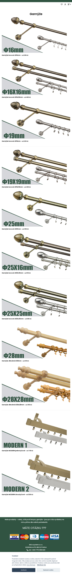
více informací (31, 565)
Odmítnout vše (41, 565)
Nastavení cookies (48, 570)
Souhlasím (24, 570)
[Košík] (70, 4)
